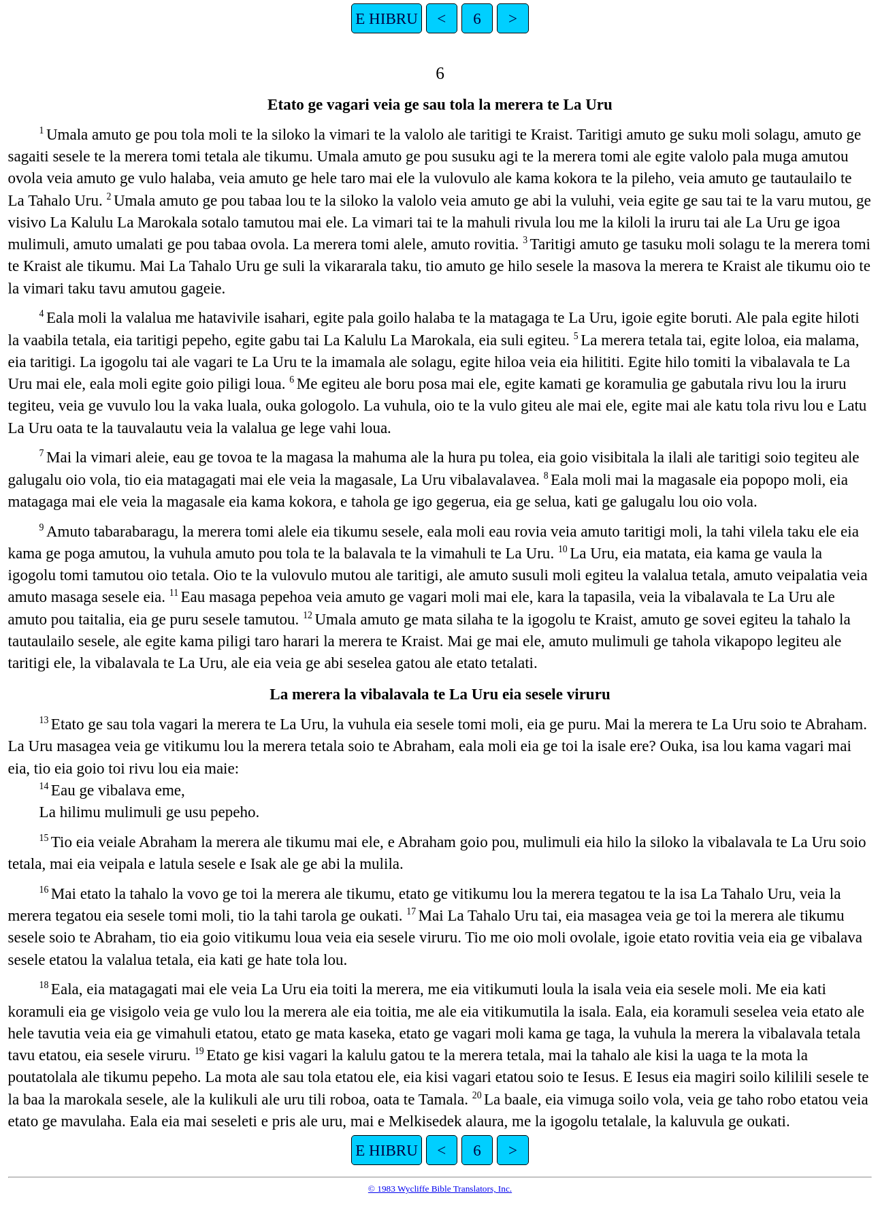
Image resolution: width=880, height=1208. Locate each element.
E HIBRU (386, 18)
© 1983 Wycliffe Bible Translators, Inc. (440, 1188)
